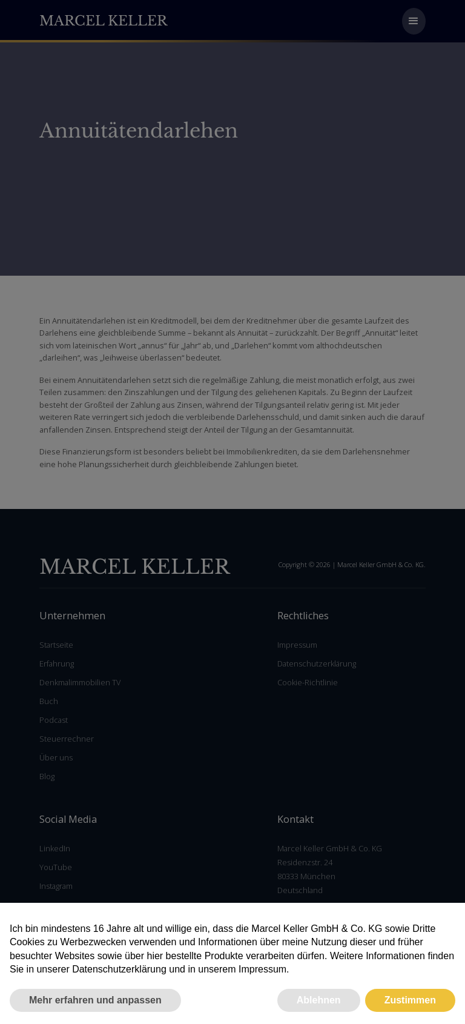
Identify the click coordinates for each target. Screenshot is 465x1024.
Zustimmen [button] (410, 1000)
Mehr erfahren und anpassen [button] (95, 1000)
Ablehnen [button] (319, 1000)
